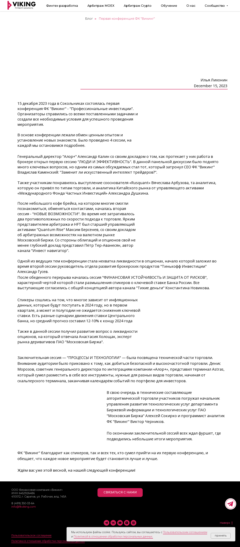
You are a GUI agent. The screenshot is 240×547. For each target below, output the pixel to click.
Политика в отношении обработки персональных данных (48, 541)
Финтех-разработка (62, 5)
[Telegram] (106, 523)
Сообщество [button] (215, 5)
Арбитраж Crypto (138, 5)
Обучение (169, 5)
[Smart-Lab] (133, 523)
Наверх (226, 523)
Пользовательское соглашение (31, 535)
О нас (190, 5)
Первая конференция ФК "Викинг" (127, 18)
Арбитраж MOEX (100, 5)
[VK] (113, 523)
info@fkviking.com (23, 506)
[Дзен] (127, 523)
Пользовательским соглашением (185, 532)
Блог (89, 18)
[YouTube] (120, 523)
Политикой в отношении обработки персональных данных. (113, 536)
